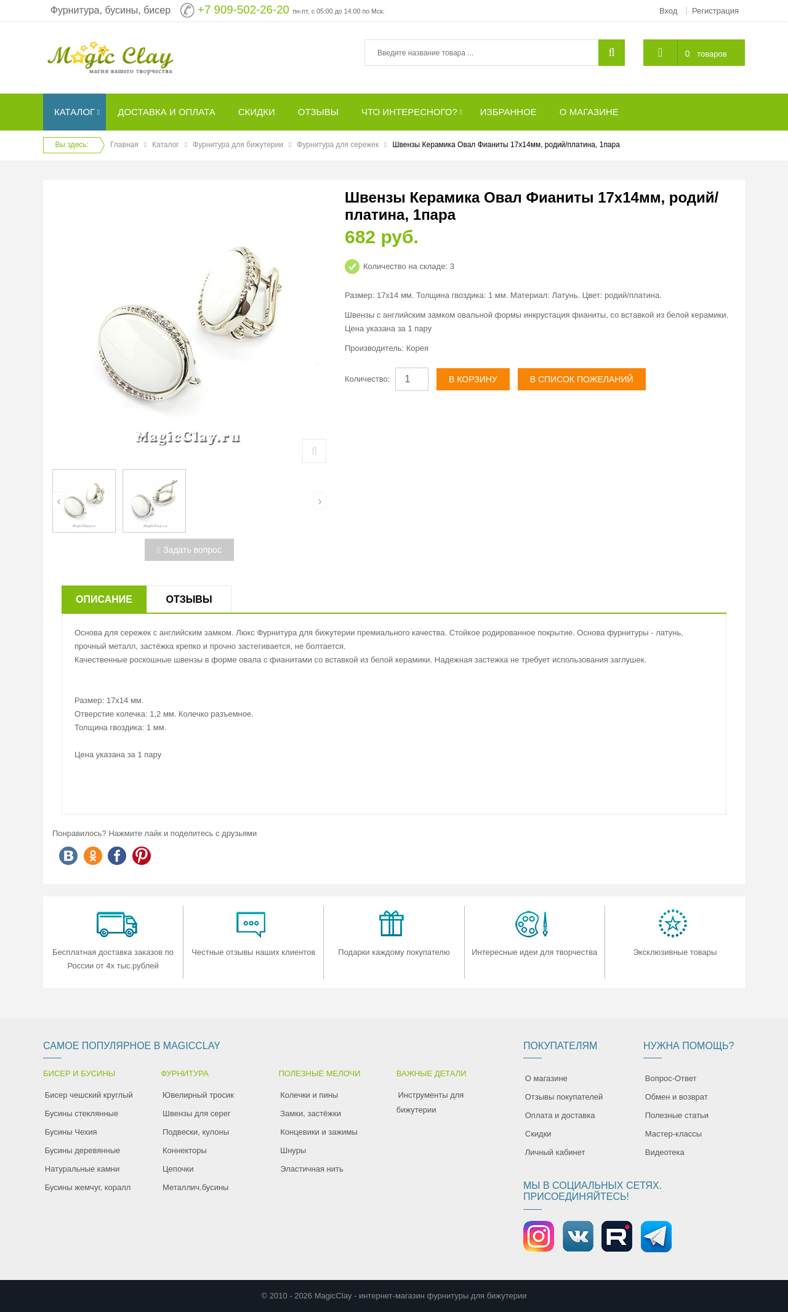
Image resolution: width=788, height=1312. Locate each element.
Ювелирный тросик (198, 1095)
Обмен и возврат (676, 1096)
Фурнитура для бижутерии (238, 144)
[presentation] (58, 500)
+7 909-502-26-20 (243, 9)
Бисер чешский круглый (89, 1095)
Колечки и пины (309, 1095)
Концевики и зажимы (319, 1132)
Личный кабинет (555, 1152)
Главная (124, 144)
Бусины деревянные (83, 1150)
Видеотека (665, 1152)
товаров (711, 53)
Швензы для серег (197, 1113)
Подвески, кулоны (196, 1132)
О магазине (546, 1078)
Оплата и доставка (560, 1115)
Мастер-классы (673, 1133)
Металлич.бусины (195, 1187)
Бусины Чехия (71, 1132)
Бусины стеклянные (81, 1113)
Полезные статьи (677, 1115)
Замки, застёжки (310, 1113)
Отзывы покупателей (564, 1096)
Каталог (165, 144)
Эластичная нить (311, 1168)
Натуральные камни (82, 1168)
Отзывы (189, 599)
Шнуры (293, 1150)
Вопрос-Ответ (671, 1078)
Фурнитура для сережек (338, 144)
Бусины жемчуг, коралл (88, 1187)
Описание (104, 599)
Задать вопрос (189, 550)
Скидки (538, 1133)
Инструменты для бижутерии (430, 1102)
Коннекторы (185, 1150)
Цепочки (178, 1168)
